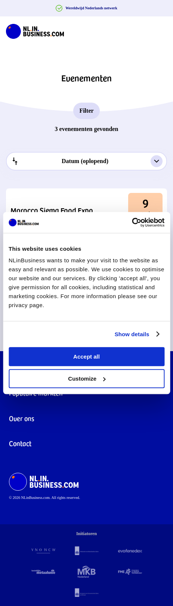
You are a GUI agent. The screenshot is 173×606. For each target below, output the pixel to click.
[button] (86, 210)
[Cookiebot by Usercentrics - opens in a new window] (131, 222)
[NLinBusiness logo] (35, 29)
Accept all (86, 356)
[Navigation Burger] (161, 30)
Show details (132, 334)
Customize (86, 378)
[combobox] (86, 161)
